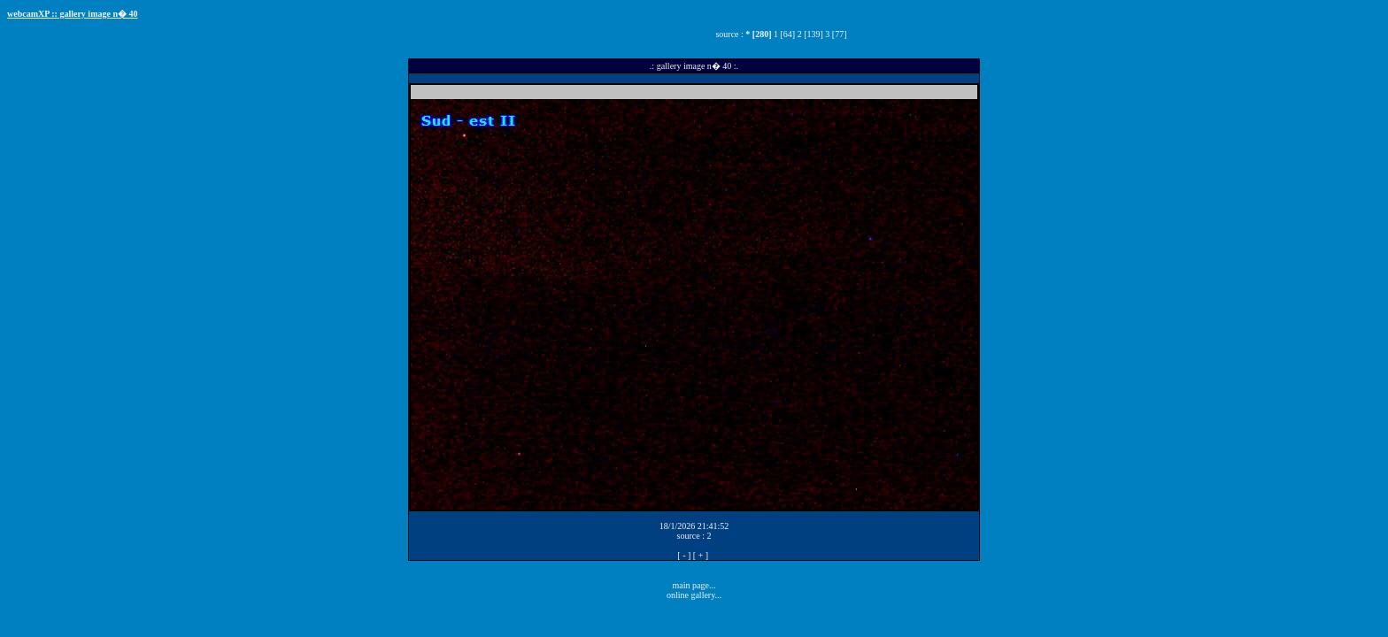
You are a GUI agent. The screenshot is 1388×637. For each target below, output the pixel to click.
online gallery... (694, 595)
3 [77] (835, 34)
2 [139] (810, 34)
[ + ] (700, 555)
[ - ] (683, 555)
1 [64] (784, 34)
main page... (694, 585)
